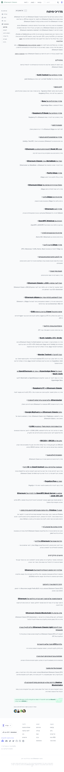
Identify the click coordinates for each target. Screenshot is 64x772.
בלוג (51, 731)
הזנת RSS (53, 737)
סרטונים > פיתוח (19, 54)
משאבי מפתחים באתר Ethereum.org (28, 45)
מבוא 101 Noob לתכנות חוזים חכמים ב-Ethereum (43, 149)
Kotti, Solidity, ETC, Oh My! (50, 338)
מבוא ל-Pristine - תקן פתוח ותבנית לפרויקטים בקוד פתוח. (40, 510)
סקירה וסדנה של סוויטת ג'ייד (52, 527)
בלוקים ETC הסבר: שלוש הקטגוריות (49, 644)
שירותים (38, 727)
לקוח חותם (57, 87)
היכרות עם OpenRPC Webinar (49, 221)
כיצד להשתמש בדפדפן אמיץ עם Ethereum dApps (43, 297)
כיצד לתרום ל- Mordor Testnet (49, 354)
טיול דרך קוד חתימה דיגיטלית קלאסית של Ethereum (43, 570)
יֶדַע (23, 734)
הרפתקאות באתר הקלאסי (52, 326)
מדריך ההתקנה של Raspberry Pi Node (46, 113)
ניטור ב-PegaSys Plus (53, 481)
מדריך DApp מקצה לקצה (52, 245)
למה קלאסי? (25, 731)
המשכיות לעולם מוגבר (53, 455)
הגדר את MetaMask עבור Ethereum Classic (44, 161)
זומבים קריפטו (56, 125)
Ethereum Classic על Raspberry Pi (47, 388)
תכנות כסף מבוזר (55, 271)
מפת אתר (53, 741)
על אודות (52, 734)
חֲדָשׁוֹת (39, 2)
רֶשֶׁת (37, 734)
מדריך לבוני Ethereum (53, 209)
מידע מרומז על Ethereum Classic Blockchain (44, 613)
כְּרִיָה (37, 737)
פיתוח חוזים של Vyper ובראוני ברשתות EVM (46, 311)
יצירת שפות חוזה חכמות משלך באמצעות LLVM (45, 426)
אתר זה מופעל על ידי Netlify (8, 746)
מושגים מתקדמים (55, 555)
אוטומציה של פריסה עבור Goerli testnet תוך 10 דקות (42, 467)
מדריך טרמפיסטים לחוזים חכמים (50, 137)
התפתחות (39, 741)
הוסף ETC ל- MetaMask (10, 732)
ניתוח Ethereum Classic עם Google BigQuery (43, 412)
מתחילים (59, 60)
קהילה (38, 731)
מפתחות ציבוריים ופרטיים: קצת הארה (49, 656)
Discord (53, 699)
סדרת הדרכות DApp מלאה (52, 197)
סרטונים (24, 737)
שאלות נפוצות (26, 727)
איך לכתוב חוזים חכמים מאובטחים (50, 257)
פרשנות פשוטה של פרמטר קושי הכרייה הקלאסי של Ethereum (40, 598)
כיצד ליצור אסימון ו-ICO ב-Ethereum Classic (44, 283)
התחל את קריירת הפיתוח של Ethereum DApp (44, 185)
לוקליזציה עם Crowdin (7, 749)
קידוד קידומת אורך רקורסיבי (52, 584)
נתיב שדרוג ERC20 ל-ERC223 (50, 440)
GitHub (24, 701)
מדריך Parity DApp (54, 173)
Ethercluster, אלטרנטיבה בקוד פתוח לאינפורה (44, 400)
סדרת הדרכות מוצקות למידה (51, 233)
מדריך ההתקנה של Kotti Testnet (49, 75)
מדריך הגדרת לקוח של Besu (51, 101)
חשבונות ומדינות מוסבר (54, 668)
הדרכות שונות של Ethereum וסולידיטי (48, 541)
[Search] (49, 2)
